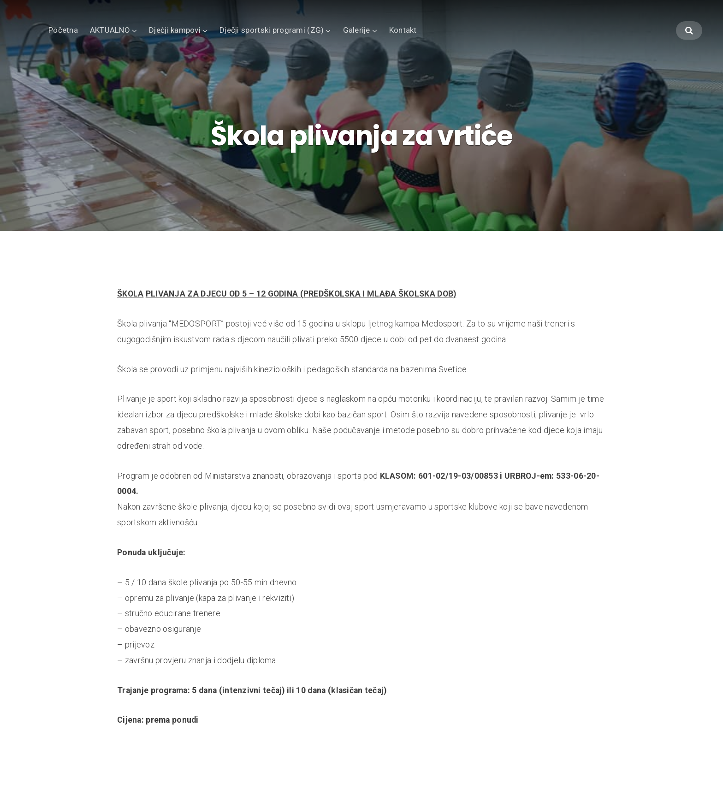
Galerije (356, 30)
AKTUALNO (110, 30)
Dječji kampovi (175, 30)
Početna (63, 30)
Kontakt (403, 30)
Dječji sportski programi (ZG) (271, 30)
